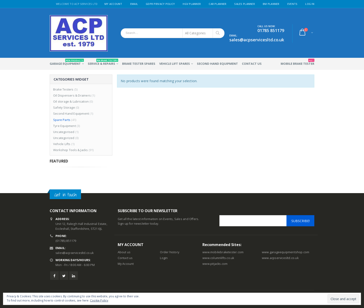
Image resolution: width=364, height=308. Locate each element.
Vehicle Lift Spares (174, 64)
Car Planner (217, 4)
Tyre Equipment (64, 126)
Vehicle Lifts (62, 144)
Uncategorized (64, 138)
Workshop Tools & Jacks (70, 150)
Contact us (125, 258)
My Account (113, 4)
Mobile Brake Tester (297, 62)
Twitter (64, 275)
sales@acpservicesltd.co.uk (75, 253)
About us (124, 252)
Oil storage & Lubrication (71, 101)
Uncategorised (64, 132)
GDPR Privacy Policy (160, 4)
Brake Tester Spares (138, 64)
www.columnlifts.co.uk (218, 258)
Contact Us (252, 64)
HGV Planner (192, 4)
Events (292, 4)
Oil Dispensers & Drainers (72, 95)
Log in (309, 4)
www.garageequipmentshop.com (285, 252)
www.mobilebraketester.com (223, 252)
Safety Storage (64, 107)
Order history (169, 252)
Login (164, 258)
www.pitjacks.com (215, 264)
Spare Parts (61, 120)
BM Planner (271, 4)
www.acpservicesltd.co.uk (280, 258)
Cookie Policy (99, 300)
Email (134, 4)
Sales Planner (244, 4)
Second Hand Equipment (217, 64)
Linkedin (73, 275)
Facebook (54, 275)
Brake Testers (63, 89)
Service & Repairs (103, 62)
